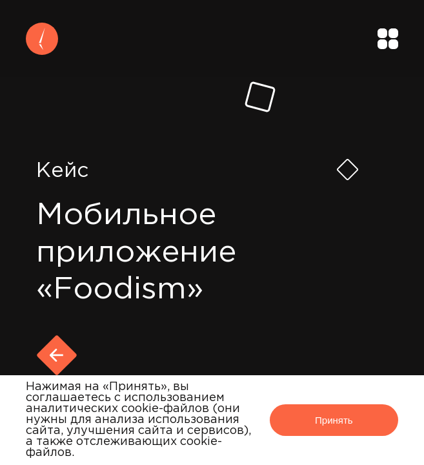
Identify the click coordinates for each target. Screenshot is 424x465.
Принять (334, 420)
